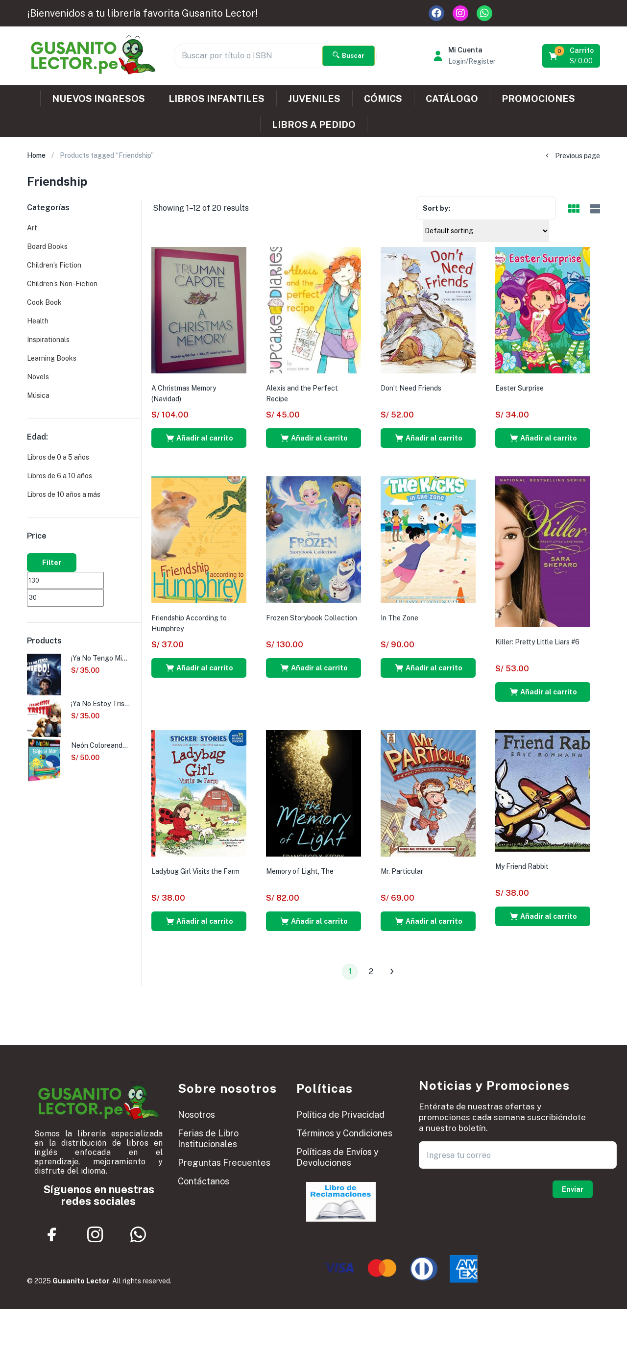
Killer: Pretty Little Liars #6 (537, 642)
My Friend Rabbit (522, 866)
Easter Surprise (519, 388)
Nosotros (196, 1114)
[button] (572, 56)
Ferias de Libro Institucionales (208, 1138)
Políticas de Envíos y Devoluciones (337, 1157)
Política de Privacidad (340, 1114)
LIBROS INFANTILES (217, 98)
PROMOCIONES (538, 98)
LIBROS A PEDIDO (314, 124)
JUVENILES (314, 98)
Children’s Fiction (54, 265)
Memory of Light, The (300, 871)
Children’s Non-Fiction (62, 284)
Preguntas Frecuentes (224, 1162)
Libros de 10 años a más (63, 494)
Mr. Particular (402, 871)
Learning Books (51, 358)
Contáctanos (203, 1181)
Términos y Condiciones (344, 1133)
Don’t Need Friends (411, 388)
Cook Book (44, 302)
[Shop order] (486, 231)
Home (36, 155)
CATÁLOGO (452, 98)
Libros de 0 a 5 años (58, 457)
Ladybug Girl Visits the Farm (195, 871)
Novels (38, 377)
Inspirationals (48, 340)
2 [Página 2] (371, 971)
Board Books (47, 246)
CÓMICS (383, 98)
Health (37, 321)
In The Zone (399, 618)
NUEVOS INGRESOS (98, 98)
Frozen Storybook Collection (311, 618)
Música (38, 395)
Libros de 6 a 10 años (59, 476)
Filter (51, 562)
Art (32, 228)
